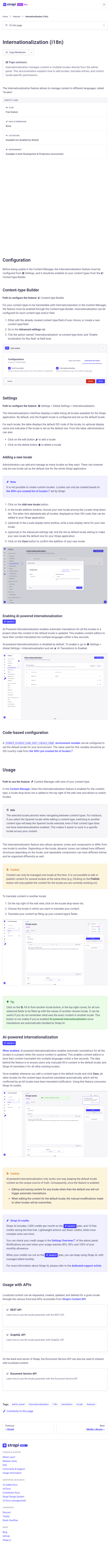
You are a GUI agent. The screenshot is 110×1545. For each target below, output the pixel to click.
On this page (15, 25)
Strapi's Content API (74, 1299)
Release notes (10, 1461)
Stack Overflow (10, 1520)
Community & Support (14, 1469)
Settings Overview (63, 1240)
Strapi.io (7, 1540)
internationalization (39, 1404)
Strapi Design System (13, 1496)
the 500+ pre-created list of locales (28, 491)
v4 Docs (7, 1488)
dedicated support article (86, 1265)
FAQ (5, 1465)
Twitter (6, 1516)
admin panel (18, 1404)
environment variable (67, 743)
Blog (5, 1532)
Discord (6, 1512)
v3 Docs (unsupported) (14, 1500)
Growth (9, 622)
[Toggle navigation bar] (104, 4)
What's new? (9, 1457)
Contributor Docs (11, 1492)
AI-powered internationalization (68, 1019)
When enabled (11, 1050)
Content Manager (20, 789)
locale (79, 1404)
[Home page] (5, 17)
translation (67, 1404)
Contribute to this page (18, 1411)
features (91, 1404)
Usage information (12, 1473)
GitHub (6, 1536)
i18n (55, 1404)
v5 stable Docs (10, 1484)
